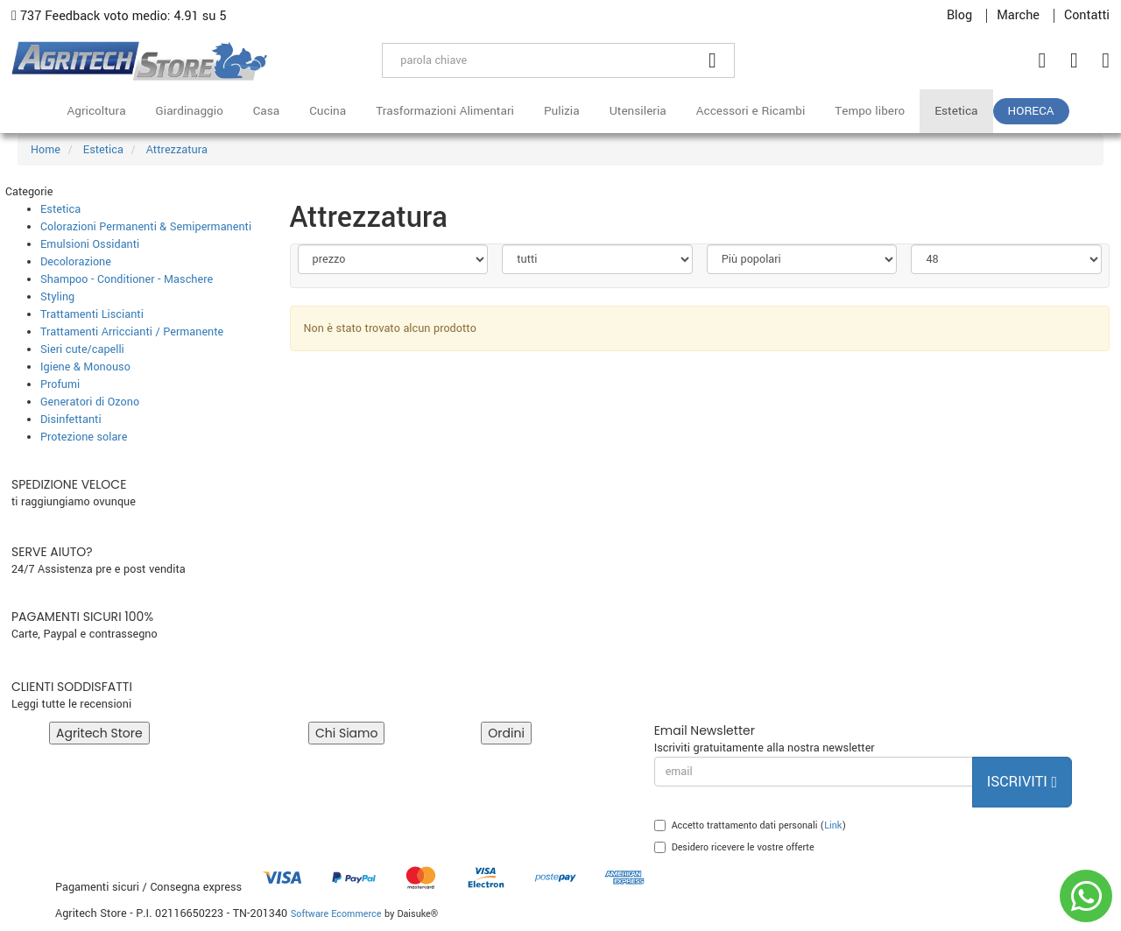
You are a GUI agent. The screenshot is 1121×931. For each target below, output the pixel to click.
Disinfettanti (71, 419)
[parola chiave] (537, 60)
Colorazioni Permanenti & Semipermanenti (145, 227)
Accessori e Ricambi (751, 110)
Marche (1018, 16)
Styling (57, 297)
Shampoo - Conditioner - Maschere (126, 279)
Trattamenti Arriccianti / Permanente (131, 332)
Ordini (506, 733)
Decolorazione (75, 262)
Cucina (327, 110)
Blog (959, 16)
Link (833, 825)
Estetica (955, 110)
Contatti (1087, 16)
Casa (266, 110)
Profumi (60, 384)
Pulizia (562, 110)
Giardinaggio (189, 110)
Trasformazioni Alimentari (445, 110)
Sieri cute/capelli (82, 349)
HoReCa (1031, 110)
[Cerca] (713, 60)
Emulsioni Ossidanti (89, 244)
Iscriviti (1022, 782)
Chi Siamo (346, 733)
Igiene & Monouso (85, 367)
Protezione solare (83, 437)
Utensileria (638, 110)
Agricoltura (96, 110)
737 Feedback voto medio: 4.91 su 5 (119, 16)
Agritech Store (99, 733)
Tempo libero (870, 110)
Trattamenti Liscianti (92, 314)
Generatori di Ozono (89, 402)
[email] (813, 771)
